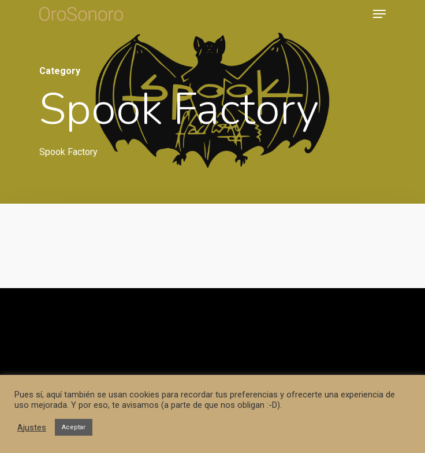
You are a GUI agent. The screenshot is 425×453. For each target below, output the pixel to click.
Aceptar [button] (73, 427)
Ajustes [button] (31, 427)
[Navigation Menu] (379, 14)
